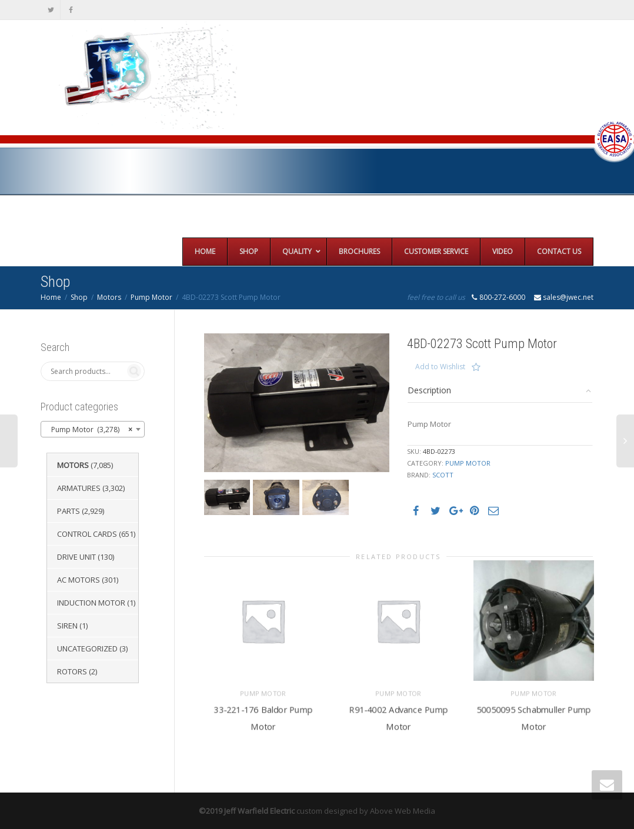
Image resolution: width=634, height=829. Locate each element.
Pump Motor (151, 297)
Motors (109, 297)
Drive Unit (76, 556)
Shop (79, 297)
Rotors (72, 671)
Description (429, 390)
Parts (68, 511)
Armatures (79, 488)
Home (51, 297)
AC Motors (78, 579)
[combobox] (93, 429)
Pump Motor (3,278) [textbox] (89, 430)
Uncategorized (87, 648)
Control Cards (87, 534)
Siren (67, 625)
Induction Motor (91, 602)
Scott (442, 474)
